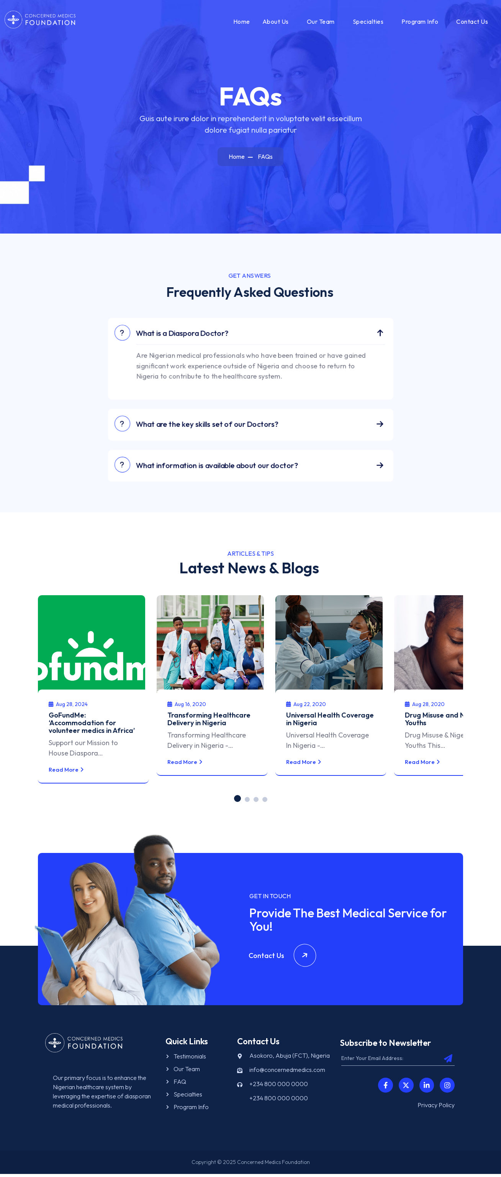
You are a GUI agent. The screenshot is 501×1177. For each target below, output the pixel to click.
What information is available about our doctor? (220, 471)
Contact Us (471, 22)
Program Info (418, 22)
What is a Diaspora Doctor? (182, 335)
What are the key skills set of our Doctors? (207, 428)
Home (240, 22)
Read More (78, 772)
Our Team (320, 22)
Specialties (367, 22)
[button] (237, 801)
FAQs (265, 159)
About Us (274, 22)
